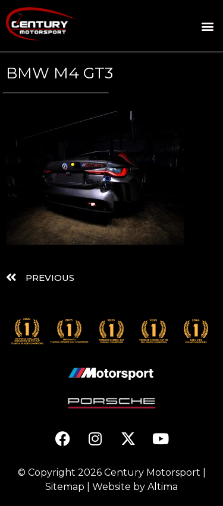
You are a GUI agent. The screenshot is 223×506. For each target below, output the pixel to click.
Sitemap (64, 486)
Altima (162, 486)
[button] (207, 26)
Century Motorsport (152, 472)
